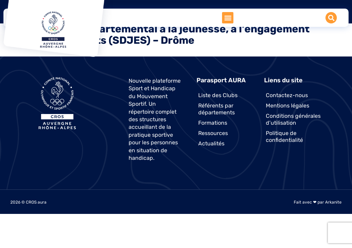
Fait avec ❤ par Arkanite (318, 202)
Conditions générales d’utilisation (293, 119)
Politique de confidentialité (284, 136)
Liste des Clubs (218, 95)
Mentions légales (287, 105)
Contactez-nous (287, 95)
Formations (212, 123)
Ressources (213, 133)
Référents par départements (216, 109)
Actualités (211, 143)
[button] (227, 17)
